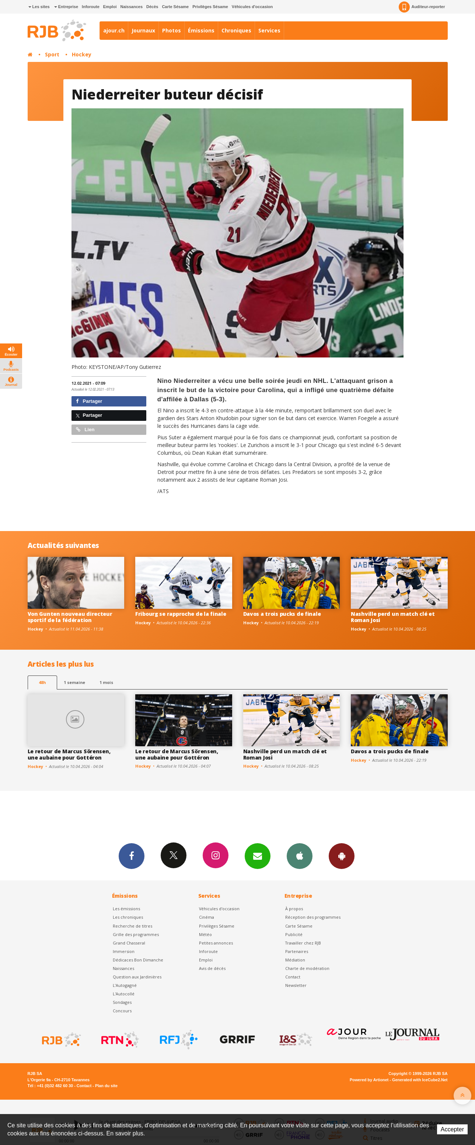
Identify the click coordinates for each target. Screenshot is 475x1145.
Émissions (201, 30)
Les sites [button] (39, 6)
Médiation (295, 959)
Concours (122, 1010)
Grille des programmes (136, 934)
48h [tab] (42, 682)
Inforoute (90, 6)
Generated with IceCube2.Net (419, 1080)
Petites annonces (216, 942)
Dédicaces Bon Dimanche (138, 959)
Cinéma (206, 917)
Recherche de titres (132, 926)
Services (269, 30)
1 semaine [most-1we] (74, 682)
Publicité (294, 934)
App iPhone (299, 855)
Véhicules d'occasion (252, 6)
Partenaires (296, 951)
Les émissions (126, 908)
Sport (52, 54)
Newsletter (296, 985)
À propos (294, 908)
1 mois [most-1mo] (106, 682)
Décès (152, 6)
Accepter (452, 1129)
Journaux (143, 30)
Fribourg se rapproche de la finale (180, 613)
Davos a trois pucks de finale (282, 613)
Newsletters (257, 855)
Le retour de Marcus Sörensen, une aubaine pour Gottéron (69, 754)
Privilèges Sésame (210, 6)
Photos (171, 30)
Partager (89, 401)
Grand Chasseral (129, 942)
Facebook (131, 855)
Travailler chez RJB (303, 942)
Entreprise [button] (66, 6)
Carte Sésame (175, 6)
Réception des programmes (312, 917)
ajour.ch (114, 30)
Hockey (81, 54)
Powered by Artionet (369, 1080)
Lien (85, 429)
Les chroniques (128, 917)
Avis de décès (212, 968)
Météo (205, 934)
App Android (341, 855)
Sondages (122, 1002)
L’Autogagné (125, 985)
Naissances (131, 6)
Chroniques (236, 30)
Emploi (110, 6)
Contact (292, 976)
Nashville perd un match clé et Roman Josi (393, 617)
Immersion (124, 951)
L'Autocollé (124, 993)
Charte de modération (307, 968)
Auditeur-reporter (422, 7)
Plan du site (106, 1085)
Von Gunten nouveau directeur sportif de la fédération (70, 617)
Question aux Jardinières (137, 976)
